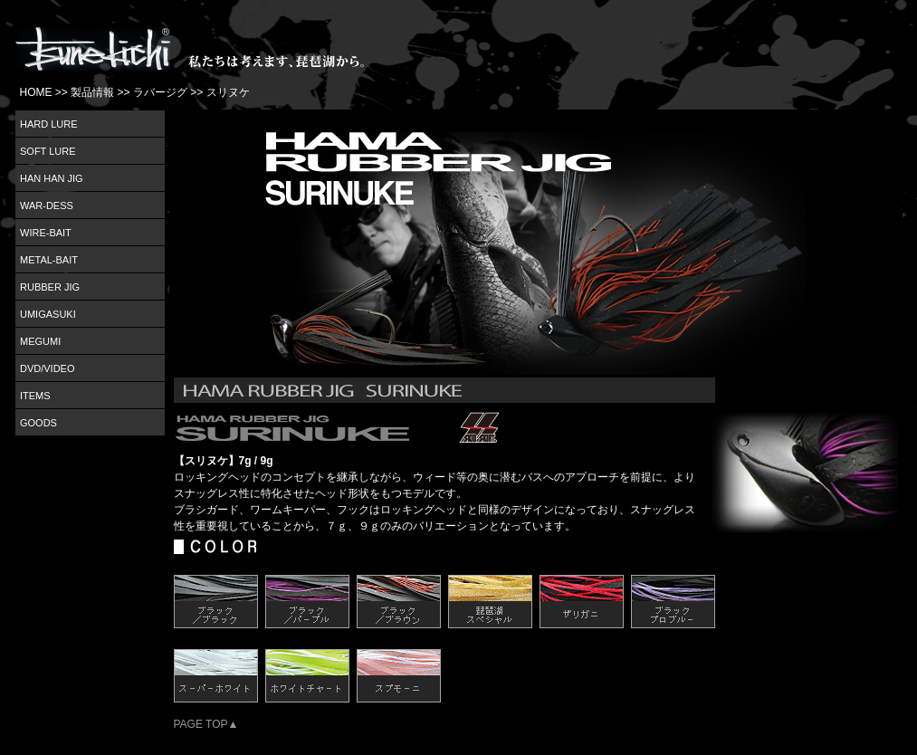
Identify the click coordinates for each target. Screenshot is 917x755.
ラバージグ (160, 92)
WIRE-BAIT (46, 232)
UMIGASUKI (48, 314)
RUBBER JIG (50, 287)
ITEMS (35, 395)
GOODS (38, 422)
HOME (36, 92)
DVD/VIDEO (47, 368)
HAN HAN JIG (51, 178)
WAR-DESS (46, 205)
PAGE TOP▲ (206, 724)
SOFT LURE (48, 151)
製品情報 (92, 92)
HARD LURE (49, 124)
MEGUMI (40, 341)
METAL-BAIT (49, 259)
